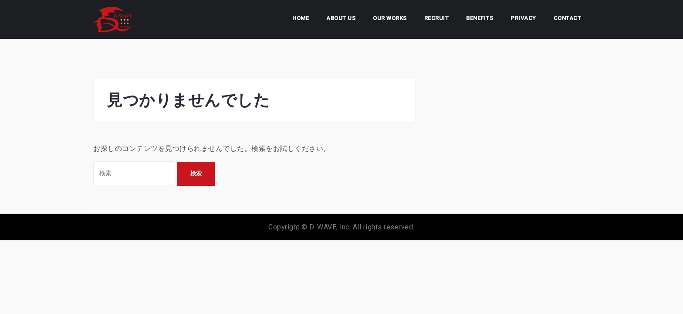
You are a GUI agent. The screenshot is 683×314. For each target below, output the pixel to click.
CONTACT (568, 18)
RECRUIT (436, 18)
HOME (300, 18)
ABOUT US (340, 18)
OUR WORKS (390, 18)
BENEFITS (479, 18)
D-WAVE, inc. (330, 227)
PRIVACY (523, 18)
